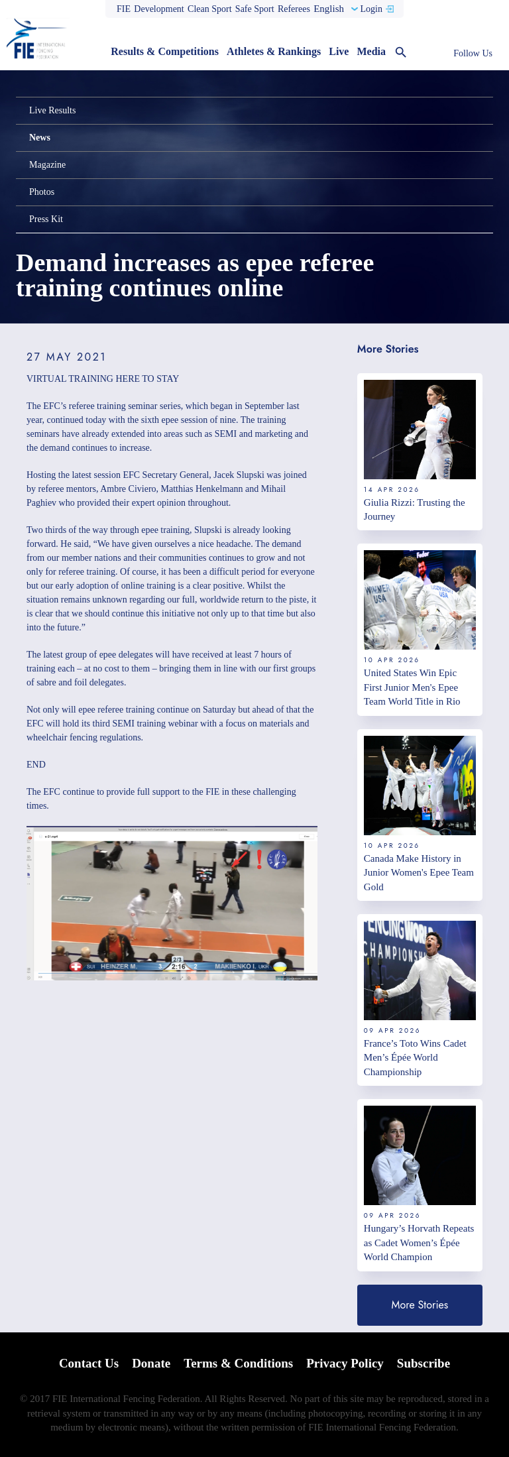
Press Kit (46, 219)
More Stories (420, 1304)
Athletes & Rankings (274, 51)
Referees (294, 9)
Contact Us (89, 1363)
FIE (124, 9)
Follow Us (472, 53)
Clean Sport (210, 9)
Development (159, 9)
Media (371, 51)
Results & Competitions (165, 51)
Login (371, 9)
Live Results (52, 110)
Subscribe (423, 1363)
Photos (41, 192)
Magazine (47, 165)
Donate (151, 1363)
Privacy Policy (345, 1363)
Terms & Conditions (238, 1363)
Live (339, 51)
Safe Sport (254, 9)
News (39, 138)
